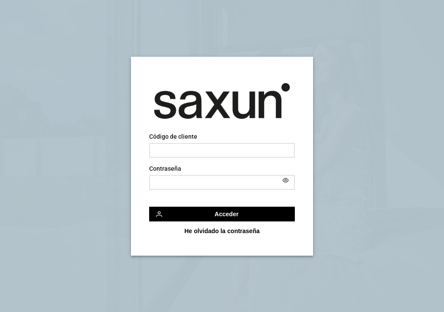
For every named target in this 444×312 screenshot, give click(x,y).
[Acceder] (222, 214)
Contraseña (165, 168)
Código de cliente (173, 136)
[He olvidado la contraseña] (222, 230)
